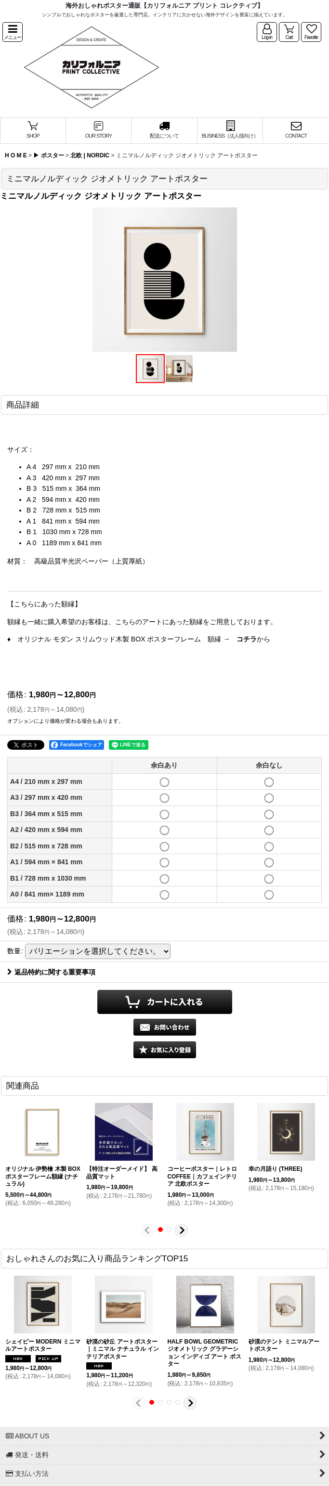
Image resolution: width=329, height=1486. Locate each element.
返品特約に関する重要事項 (51, 972)
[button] (12, 32)
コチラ (247, 639)
